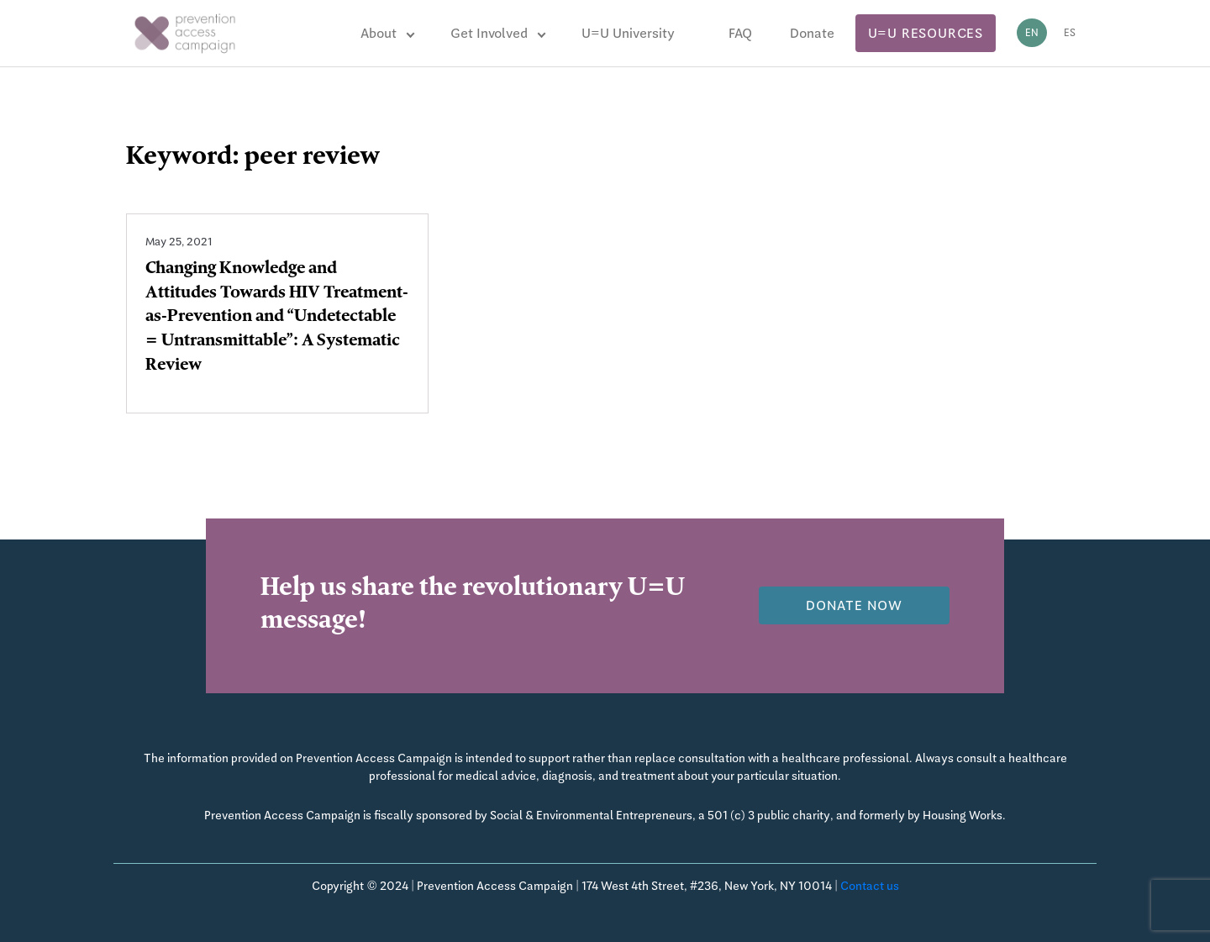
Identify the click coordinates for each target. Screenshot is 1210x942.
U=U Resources (925, 33)
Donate (812, 33)
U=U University (628, 33)
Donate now (854, 605)
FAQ (740, 33)
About (378, 33)
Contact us (869, 885)
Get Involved (489, 33)
